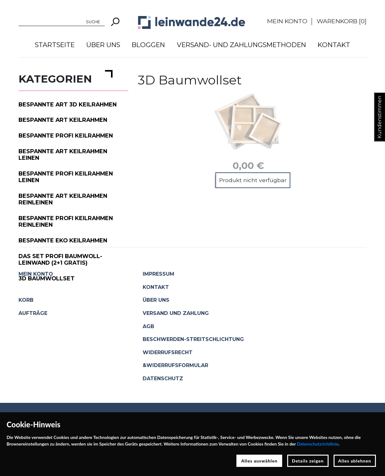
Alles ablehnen (355, 460)
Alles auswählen (259, 460)
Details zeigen (308, 460)
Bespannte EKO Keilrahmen (62, 240)
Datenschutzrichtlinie (318, 443)
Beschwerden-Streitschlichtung (193, 339)
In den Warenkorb (251, 182)
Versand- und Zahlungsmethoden (241, 45)
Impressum (158, 274)
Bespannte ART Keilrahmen (62, 119)
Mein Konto (287, 21)
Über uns (103, 45)
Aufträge (32, 313)
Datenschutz (163, 378)
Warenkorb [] (342, 21)
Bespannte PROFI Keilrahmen (65, 135)
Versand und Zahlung (176, 313)
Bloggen (148, 45)
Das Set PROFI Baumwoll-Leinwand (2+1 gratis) (60, 259)
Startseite (55, 45)
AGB (148, 326)
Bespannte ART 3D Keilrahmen (67, 104)
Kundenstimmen (379, 117)
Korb (26, 300)
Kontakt (334, 45)
